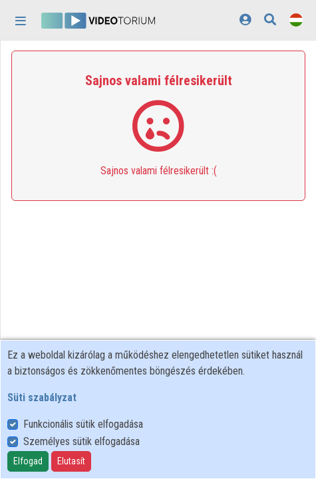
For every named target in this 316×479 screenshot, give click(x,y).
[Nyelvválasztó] (296, 20)
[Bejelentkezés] (245, 20)
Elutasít (71, 461)
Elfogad (28, 461)
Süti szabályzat (42, 397)
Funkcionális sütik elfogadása (83, 424)
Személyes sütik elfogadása (81, 441)
